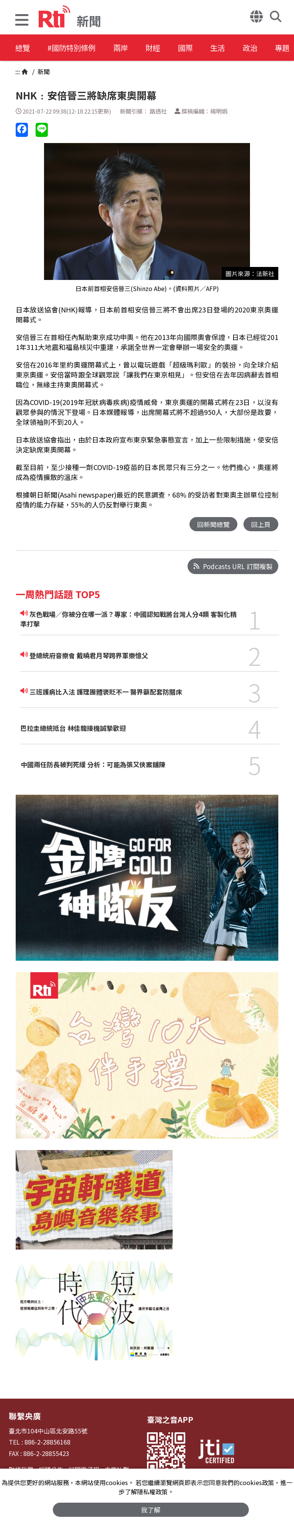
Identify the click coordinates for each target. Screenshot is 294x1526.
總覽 (23, 47)
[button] (21, 20)
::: (17, 71)
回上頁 (261, 524)
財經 (161, 47)
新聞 (43, 71)
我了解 (151, 1509)
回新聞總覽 (213, 524)
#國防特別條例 (75, 47)
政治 (265, 47)
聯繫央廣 (24, 1415)
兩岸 (127, 47)
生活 (230, 47)
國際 (196, 47)
